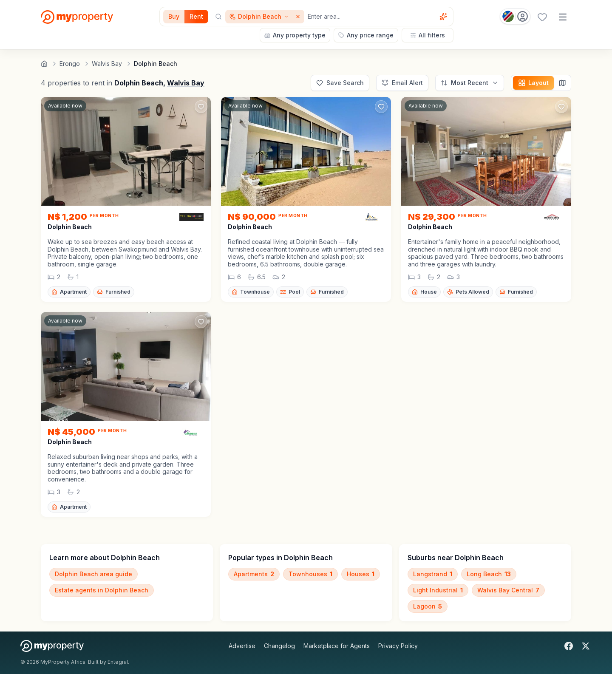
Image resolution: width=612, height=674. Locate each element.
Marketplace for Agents (336, 645)
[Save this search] (340, 83)
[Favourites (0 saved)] (542, 16)
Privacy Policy (398, 645)
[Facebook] (569, 646)
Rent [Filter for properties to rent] (196, 16)
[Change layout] (533, 83)
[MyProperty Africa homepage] (52, 646)
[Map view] (562, 83)
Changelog (279, 645)
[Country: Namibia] (515, 16)
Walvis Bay (185, 83)
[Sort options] (469, 83)
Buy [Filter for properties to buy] (173, 16)
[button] (126, 253)
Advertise (242, 645)
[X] (586, 646)
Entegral (118, 662)
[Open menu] (562, 16)
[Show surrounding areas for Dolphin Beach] (259, 16)
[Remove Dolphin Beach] (298, 16)
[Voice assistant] (443, 16)
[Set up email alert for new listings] (402, 83)
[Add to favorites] (201, 106)
